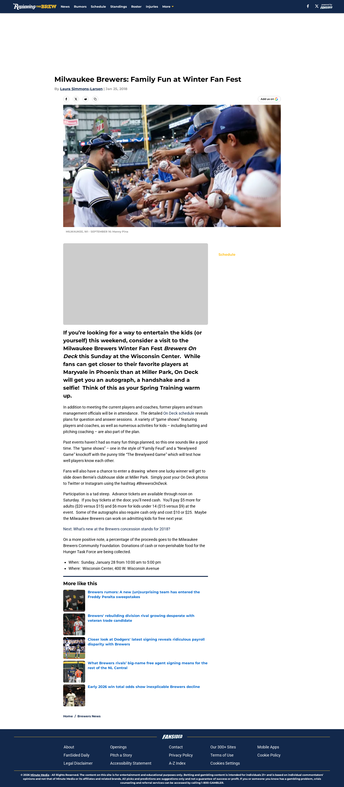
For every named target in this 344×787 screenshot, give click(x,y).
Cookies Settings (225, 763)
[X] (317, 6)
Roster (136, 7)
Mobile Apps (268, 747)
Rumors (80, 7)
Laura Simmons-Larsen (81, 89)
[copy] (95, 99)
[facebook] (308, 6)
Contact (176, 747)
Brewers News (88, 716)
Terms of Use (222, 755)
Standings (118, 7)
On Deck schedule (178, 413)
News (65, 7)
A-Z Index (177, 763)
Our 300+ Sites (223, 747)
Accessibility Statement (130, 763)
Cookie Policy (269, 755)
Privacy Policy (181, 755)
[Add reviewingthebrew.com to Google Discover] (269, 99)
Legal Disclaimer (78, 763)
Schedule (98, 7)
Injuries (152, 7)
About (69, 747)
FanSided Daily (77, 755)
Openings (118, 747)
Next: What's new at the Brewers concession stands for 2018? (116, 529)
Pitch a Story (121, 755)
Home (68, 716)
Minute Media (39, 774)
